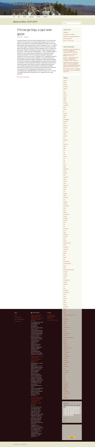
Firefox (64, 101)
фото (64, 374)
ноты (64, 310)
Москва (65, 302)
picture (64, 164)
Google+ (65, 113)
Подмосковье (66, 327)
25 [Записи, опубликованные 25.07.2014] (74, 413)
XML (64, 199)
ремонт (65, 339)
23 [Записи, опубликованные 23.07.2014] (69, 413)
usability (65, 193)
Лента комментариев (19, 319)
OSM (64, 154)
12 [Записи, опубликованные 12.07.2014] (77, 409)
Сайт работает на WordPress (19, 444)
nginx (64, 148)
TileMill (64, 187)
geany (64, 107)
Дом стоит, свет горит (68, 40)
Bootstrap (65, 86)
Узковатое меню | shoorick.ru (70, 54)
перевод (65, 321)
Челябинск (65, 385)
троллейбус (66, 362)
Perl (64, 160)
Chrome (65, 88)
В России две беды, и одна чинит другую (34, 31)
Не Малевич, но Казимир (69, 34)
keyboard (65, 125)
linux (64, 138)
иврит (64, 267)
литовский (65, 290)
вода (64, 238)
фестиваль (65, 372)
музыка (65, 304)
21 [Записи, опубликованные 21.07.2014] (64, 413)
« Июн (64, 418)
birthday (65, 84)
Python (64, 171)
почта (64, 329)
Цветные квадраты (67, 38)
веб (64, 226)
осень (64, 317)
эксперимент (66, 391)
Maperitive (65, 140)
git (63, 111)
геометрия (65, 249)
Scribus (64, 179)
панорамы (65, 319)
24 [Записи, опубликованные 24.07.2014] (72, 413)
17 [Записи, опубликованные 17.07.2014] (72, 411)
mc (64, 142)
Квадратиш (65, 32)
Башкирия (65, 218)
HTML (64, 117)
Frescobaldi (65, 105)
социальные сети (67, 348)
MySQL (64, 146)
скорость (65, 343)
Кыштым (65, 284)
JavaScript (65, 121)
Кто (14, 16)
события (65, 345)
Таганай (65, 350)
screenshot (65, 177)
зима (64, 265)
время (64, 245)
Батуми (65, 216)
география (65, 247)
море (64, 300)
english (64, 99)
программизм (66, 333)
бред (64, 222)
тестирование (66, 356)
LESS (64, 129)
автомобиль (66, 206)
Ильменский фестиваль (68, 269)
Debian (64, 92)
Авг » (64, 420)
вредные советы (67, 243)
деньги (64, 253)
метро (64, 294)
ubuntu (64, 189)
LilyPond (65, 136)
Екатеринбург (66, 261)
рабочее (65, 335)
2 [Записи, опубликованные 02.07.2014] (69, 407)
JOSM (64, 123)
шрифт (64, 389)
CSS (64, 90)
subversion (65, 185)
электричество (66, 393)
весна (64, 230)
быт (64, 224)
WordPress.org (18, 321)
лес (64, 286)
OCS (64, 150)
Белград (65, 220)
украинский (65, 366)
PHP (64, 162)
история (65, 273)
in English (45, 16)
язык (64, 395)
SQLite (64, 183)
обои (64, 313)
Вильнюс (65, 236)
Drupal (64, 96)
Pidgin (64, 166)
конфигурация (66, 280)
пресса (64, 331)
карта (64, 278)
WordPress (65, 197)
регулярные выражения (68, 337)
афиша (64, 212)
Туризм (38, 16)
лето (64, 288)
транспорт (65, 360)
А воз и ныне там (70, 55)
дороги (26, 37)
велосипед (65, 228)
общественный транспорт (69, 315)
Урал (64, 368)
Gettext (64, 109)
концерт (65, 282)
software (65, 181)
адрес (64, 208)
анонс (64, 210)
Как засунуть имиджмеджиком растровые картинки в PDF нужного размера (71, 65)
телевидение (66, 352)
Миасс (64, 296)
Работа (24, 16)
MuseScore (65, 144)
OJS (64, 152)
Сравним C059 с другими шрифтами (71, 36)
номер (64, 308)
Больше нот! (66, 71)
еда (64, 259)
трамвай (65, 358)
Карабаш (65, 275)
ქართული (65, 397)
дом (64, 255)
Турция (64, 364)
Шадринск (65, 387)
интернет (65, 271)
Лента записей (18, 317)
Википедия (65, 234)
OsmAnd (65, 156)
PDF (64, 158)
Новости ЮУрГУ (35, 313)
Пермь (64, 323)
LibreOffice (65, 131)
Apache (64, 82)
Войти (16, 315)
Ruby (64, 175)
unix (64, 191)
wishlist (64, 195)
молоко (65, 298)
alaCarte (65, 80)
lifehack (65, 134)
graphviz (65, 115)
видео (64, 232)
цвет (64, 378)
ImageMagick (66, 119)
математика (66, 292)
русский (65, 341)
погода (64, 325)
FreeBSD (65, 103)
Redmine (65, 173)
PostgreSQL (65, 169)
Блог (19, 16)
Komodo (65, 127)
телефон (65, 354)
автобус (65, 203)
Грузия (64, 251)
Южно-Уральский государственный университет (51, 317)
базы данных (66, 214)
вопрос (65, 241)
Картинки (31, 16)
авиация (65, 201)
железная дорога (67, 263)
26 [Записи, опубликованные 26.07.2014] (77, 413)
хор (64, 376)
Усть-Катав (65, 370)
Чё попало (65, 382)
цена (64, 380)
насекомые (65, 306)
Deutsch (65, 94)
